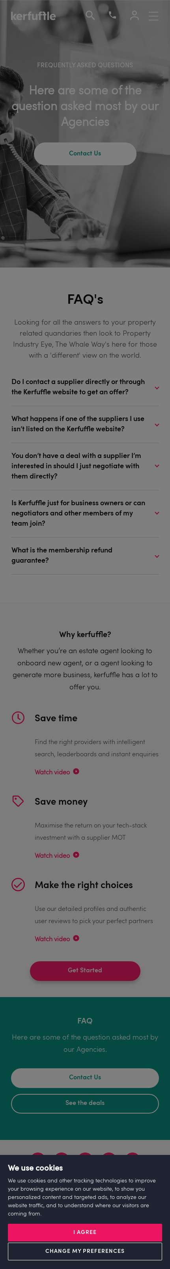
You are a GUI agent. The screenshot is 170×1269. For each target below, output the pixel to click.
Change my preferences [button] (85, 1251)
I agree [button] (85, 1233)
